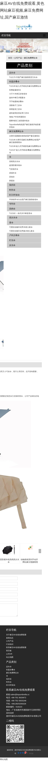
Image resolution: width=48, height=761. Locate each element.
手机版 (31, 753)
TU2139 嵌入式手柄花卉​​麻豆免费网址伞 (25, 86)
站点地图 (9, 657)
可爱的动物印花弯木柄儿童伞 (21, 227)
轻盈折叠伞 (14, 81)
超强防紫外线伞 (15, 165)
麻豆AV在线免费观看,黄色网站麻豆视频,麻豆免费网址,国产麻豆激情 (22, 10)
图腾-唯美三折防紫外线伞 (19, 121)
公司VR (9, 654)
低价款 (12, 185)
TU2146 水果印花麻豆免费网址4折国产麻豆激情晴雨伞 (24, 141)
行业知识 (9, 644)
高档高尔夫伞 (14, 161)
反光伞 (12, 245)
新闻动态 (9, 638)
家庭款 (12, 181)
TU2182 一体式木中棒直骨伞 (20, 213)
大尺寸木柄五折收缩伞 (18, 94)
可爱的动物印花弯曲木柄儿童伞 (21, 231)
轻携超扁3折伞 (15, 90)
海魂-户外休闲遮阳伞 (17, 117)
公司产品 (18, 58)
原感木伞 (12, 173)
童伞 (11, 222)
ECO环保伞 (14, 195)
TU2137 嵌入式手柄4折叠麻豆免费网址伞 (24, 151)
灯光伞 (12, 240)
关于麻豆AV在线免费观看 (16, 635)
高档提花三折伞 (15, 109)
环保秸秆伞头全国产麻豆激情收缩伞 (23, 199)
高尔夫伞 (13, 217)
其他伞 (12, 177)
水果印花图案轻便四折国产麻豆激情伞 (24, 136)
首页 (10, 58)
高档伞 (12, 209)
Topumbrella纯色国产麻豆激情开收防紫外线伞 (24, 125)
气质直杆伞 (13, 169)
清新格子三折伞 (15, 105)
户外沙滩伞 (14, 235)
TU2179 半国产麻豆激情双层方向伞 (23, 77)
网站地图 (4, 759)
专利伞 (12, 204)
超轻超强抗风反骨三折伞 (19, 113)
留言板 (9, 651)
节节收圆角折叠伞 (16, 101)
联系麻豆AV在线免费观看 (16, 647)
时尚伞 (12, 190)
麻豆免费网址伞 (31, 58)
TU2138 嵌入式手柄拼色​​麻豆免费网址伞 (25, 146)
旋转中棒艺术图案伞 (17, 98)
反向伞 (12, 73)
